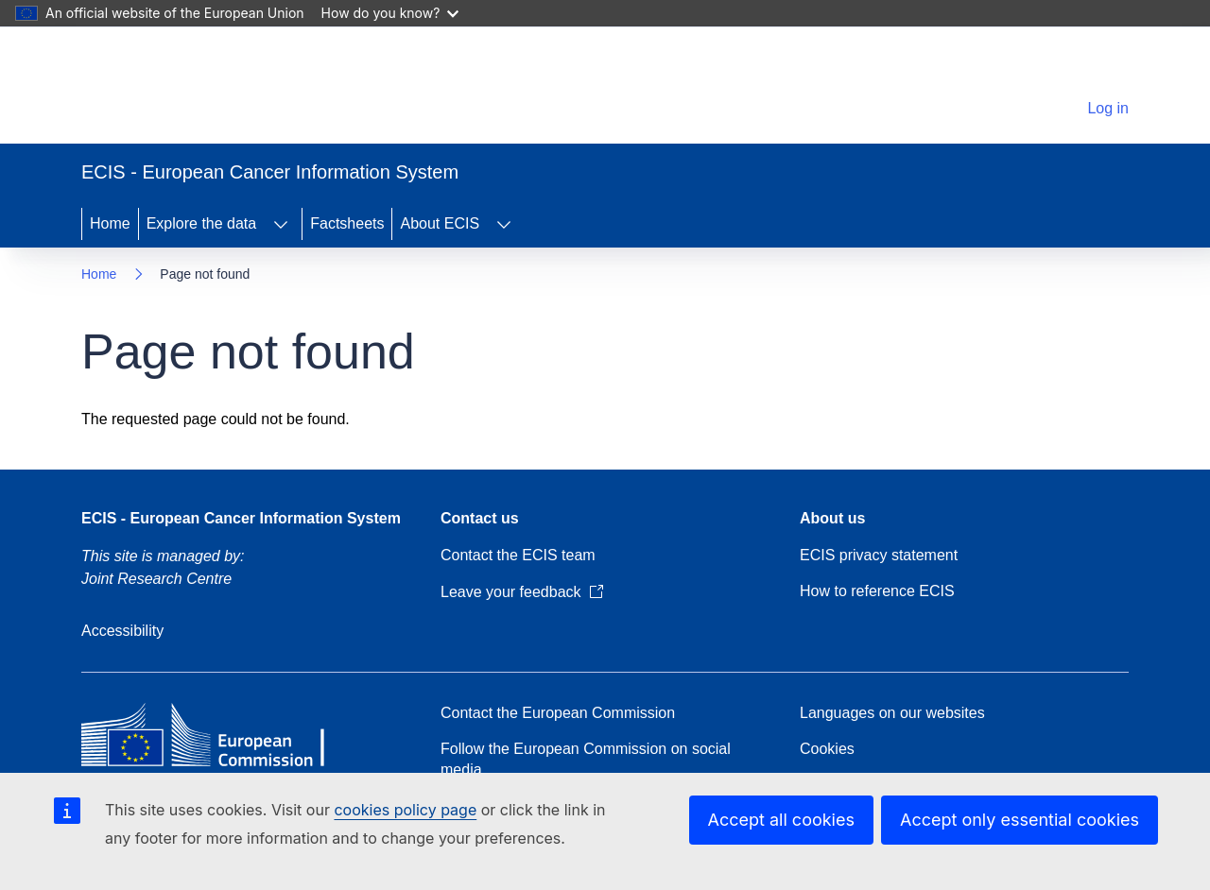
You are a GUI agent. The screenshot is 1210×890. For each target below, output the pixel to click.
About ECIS (439, 223)
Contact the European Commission (558, 713)
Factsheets (347, 223)
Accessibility (122, 631)
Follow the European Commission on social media (586, 759)
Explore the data (202, 223)
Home (110, 223)
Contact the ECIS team (518, 555)
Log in (1108, 108)
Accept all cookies (781, 820)
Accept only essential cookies (1019, 820)
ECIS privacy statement (879, 555)
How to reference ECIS (877, 591)
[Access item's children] (281, 224)
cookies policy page (405, 809)
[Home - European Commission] (211, 89)
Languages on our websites (892, 713)
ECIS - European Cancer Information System (241, 518)
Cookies (827, 749)
